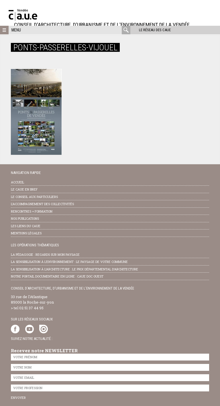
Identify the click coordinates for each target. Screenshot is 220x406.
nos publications (25, 218)
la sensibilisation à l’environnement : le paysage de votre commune (69, 262)
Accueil (17, 182)
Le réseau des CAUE (155, 30)
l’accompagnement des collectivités (42, 204)
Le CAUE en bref (24, 189)
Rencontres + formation (31, 211)
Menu (16, 30)
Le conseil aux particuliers (34, 197)
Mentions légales (26, 233)
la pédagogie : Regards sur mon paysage (45, 254)
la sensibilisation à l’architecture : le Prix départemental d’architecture (74, 269)
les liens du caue (25, 226)
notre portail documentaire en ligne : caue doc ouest (57, 276)
